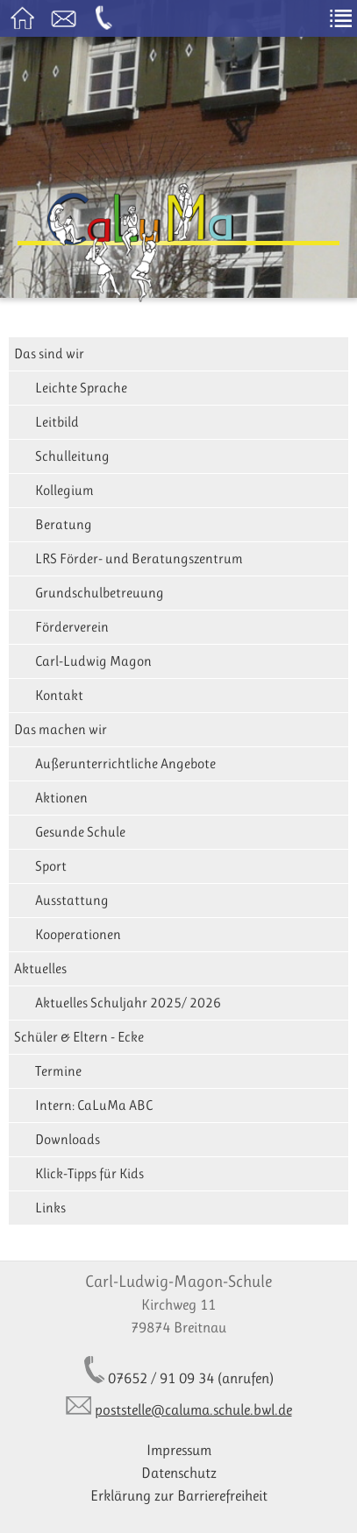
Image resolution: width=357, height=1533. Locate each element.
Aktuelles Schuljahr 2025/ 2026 (128, 1002)
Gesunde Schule (80, 831)
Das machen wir (60, 729)
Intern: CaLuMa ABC (94, 1105)
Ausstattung (72, 900)
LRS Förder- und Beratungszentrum (139, 558)
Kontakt (59, 695)
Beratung (63, 524)
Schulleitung (72, 456)
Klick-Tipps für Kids (89, 1173)
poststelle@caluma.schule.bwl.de (193, 1409)
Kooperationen (78, 934)
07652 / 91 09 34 (161, 1378)
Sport (51, 866)
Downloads (67, 1139)
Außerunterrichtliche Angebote (125, 763)
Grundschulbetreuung (99, 592)
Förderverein (72, 626)
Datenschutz (179, 1472)
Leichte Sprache (81, 387)
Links (50, 1207)
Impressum (178, 1450)
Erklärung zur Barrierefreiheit (179, 1495)
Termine (58, 1071)
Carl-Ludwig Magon (93, 661)
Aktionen (61, 797)
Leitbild (57, 421)
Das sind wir (49, 353)
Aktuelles (40, 968)
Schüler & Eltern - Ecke (79, 1036)
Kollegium (64, 490)
